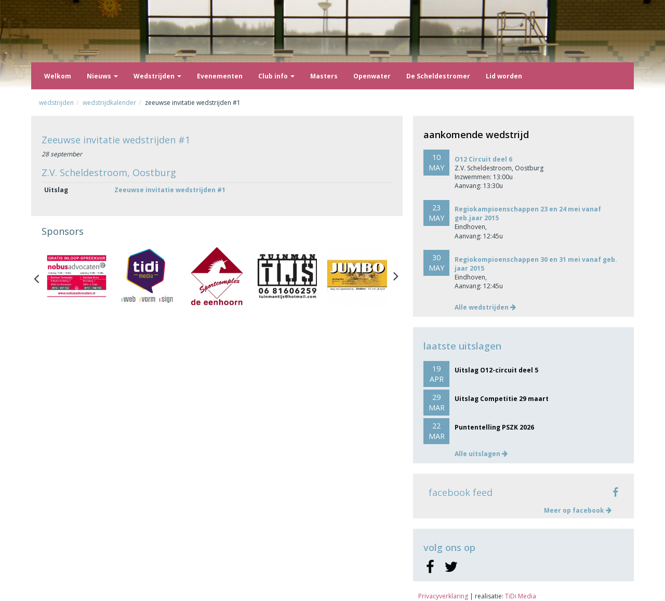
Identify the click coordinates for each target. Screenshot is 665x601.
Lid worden (504, 76)
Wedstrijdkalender (109, 102)
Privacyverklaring (443, 596)
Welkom (57, 76)
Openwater (372, 76)
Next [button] (395, 276)
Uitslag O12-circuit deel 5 (496, 370)
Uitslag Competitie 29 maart (502, 398)
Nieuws (102, 76)
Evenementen (220, 76)
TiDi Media (520, 596)
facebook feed (461, 492)
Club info (276, 76)
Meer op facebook (577, 510)
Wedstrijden (157, 76)
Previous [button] (41, 276)
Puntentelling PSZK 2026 (494, 427)
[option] (77, 276)
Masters (324, 76)
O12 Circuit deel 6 (483, 159)
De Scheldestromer (438, 76)
